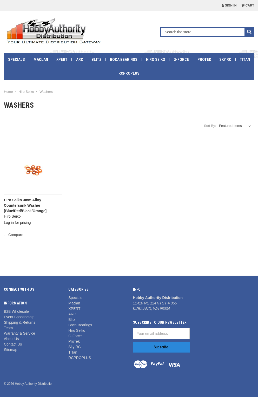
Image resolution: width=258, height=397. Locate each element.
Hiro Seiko (155, 59)
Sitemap (10, 350)
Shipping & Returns (19, 322)
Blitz (96, 59)
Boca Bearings (123, 59)
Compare (13, 235)
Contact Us (13, 344)
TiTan (245, 59)
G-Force (181, 59)
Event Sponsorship (19, 317)
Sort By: (210, 126)
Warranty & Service (19, 333)
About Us (11, 339)
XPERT (62, 59)
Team (8, 328)
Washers (46, 92)
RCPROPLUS (129, 73)
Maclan (41, 59)
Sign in (229, 5)
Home (8, 92)
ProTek (204, 59)
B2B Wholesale (16, 311)
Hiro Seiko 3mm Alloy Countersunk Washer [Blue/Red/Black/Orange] (25, 205)
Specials (16, 59)
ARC (79, 59)
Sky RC (225, 59)
